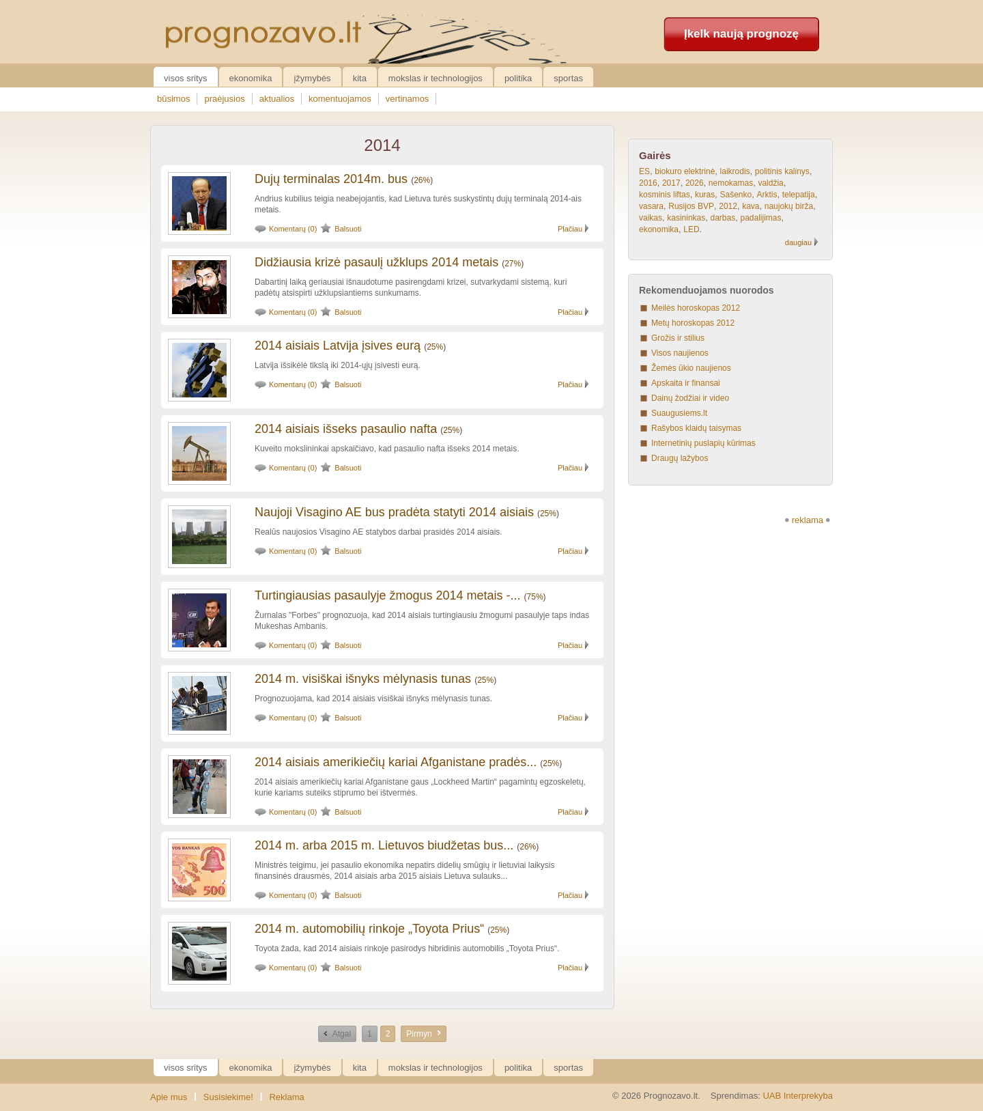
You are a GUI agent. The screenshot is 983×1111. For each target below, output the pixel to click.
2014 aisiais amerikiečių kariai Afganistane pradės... (396, 762)
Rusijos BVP (691, 206)
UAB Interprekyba (798, 1096)
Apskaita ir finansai (685, 383)
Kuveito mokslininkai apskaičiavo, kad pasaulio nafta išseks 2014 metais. (387, 448)
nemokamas (731, 183)
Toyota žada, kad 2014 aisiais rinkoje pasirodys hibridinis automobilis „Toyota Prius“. (407, 948)
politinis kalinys (782, 171)
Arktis (766, 194)
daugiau (798, 242)
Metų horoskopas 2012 (693, 323)
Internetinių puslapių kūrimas (703, 443)
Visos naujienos (680, 353)
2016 (648, 183)
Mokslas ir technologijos (435, 78)
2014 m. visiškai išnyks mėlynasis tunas (363, 679)
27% (512, 263)
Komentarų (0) (293, 229)
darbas (723, 218)
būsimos (173, 99)
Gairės (655, 155)
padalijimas (760, 218)
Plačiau (570, 229)
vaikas (650, 218)
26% (422, 180)
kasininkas (686, 218)
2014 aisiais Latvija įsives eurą (338, 345)
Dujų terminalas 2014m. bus (331, 179)
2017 (671, 183)
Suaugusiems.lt (679, 413)
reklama (807, 520)
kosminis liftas (664, 194)
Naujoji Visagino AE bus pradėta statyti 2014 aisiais (394, 512)
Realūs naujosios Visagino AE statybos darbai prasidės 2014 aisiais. (378, 532)
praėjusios (224, 99)
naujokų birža (789, 206)
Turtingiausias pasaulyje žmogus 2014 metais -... (388, 595)
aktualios (276, 99)
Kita (360, 78)
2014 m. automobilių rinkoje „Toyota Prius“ (369, 929)
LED (691, 229)
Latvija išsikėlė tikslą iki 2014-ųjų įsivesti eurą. (338, 365)
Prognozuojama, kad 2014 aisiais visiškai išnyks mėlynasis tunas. (373, 698)
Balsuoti (347, 229)
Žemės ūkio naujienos (691, 368)
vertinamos (407, 99)
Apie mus (168, 1097)
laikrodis (735, 171)
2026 (694, 183)
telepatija (798, 194)
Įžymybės (312, 78)
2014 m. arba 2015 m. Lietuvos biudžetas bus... (384, 845)
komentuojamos (340, 99)
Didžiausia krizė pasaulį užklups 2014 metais (376, 262)
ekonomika (659, 229)
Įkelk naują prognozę (741, 33)
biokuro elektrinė (685, 171)
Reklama (286, 1097)
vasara (651, 206)
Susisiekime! (228, 1097)
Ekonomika (250, 78)
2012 (728, 206)
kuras (705, 194)
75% (535, 597)
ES (644, 171)
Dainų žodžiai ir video (690, 398)
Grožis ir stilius (677, 338)
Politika (518, 78)
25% (435, 347)
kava (750, 206)
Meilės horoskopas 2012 (695, 308)
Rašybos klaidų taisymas (696, 428)
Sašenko (736, 194)
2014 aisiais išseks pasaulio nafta (346, 429)
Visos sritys (186, 78)
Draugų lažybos (679, 458)
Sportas (568, 78)
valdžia (770, 183)
